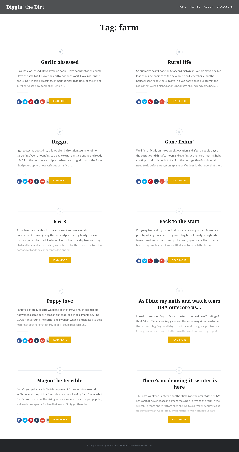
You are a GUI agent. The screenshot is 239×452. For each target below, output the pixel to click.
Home (182, 6)
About (208, 6)
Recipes (195, 6)
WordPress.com (144, 445)
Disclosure (225, 6)
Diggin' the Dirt (25, 7)
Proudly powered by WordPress (102, 445)
